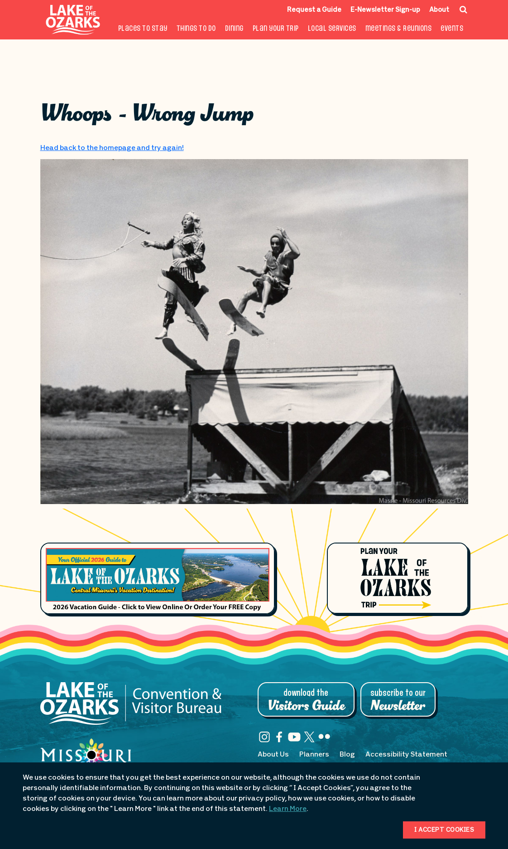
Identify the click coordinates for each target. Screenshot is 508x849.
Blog (347, 754)
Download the (306, 700)
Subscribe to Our (398, 700)
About (439, 10)
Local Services (332, 28)
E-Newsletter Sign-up (385, 10)
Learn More (288, 809)
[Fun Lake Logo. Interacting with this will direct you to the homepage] (73, 19)
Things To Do (196, 28)
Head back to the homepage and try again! (112, 148)
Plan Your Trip (276, 28)
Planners (314, 754)
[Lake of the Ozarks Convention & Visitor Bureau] (130, 708)
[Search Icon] (463, 9)
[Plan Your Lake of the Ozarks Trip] (397, 578)
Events (452, 28)
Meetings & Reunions (398, 28)
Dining (234, 28)
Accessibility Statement (406, 754)
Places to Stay (143, 28)
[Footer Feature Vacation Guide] (157, 578)
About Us (273, 754)
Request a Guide (314, 10)
